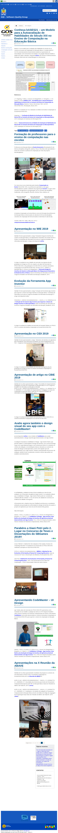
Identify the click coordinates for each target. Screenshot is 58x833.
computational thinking (36, 130)
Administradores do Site (51, 20)
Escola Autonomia (38, 147)
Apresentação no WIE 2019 (31, 228)
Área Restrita (42, 20)
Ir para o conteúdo (5, 4)
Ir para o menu (13, 4)
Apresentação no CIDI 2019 (31, 333)
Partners (3, 56)
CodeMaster (40, 436)
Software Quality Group (6, 39)
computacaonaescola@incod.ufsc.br (24, 222)
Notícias (21, 25)
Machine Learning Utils (6, 47)
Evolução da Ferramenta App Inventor (32, 282)
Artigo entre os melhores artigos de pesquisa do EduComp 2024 (44, 753)
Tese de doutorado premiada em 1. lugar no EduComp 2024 (44, 750)
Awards (3, 53)
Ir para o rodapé (27, 4)
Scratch (45, 188)
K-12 (45, 130)
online (37, 55)
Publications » (4, 43)
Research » (3, 41)
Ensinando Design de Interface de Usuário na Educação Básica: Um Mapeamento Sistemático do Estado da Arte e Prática (34, 271)
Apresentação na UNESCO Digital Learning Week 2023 (44, 756)
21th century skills (23, 130)
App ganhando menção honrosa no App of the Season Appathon (44, 764)
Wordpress (27, 830)
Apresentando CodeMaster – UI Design (34, 601)
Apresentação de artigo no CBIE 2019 (34, 376)
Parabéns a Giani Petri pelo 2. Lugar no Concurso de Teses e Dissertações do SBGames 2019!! (33, 532)
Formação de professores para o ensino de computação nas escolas (34, 137)
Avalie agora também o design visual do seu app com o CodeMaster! (33, 426)
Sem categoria (28, 25)
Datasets (3, 45)
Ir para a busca (20, 4)
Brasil (4, 1)
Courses (3, 51)
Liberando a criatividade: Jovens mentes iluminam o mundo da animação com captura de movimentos (44, 760)
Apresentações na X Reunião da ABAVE (34, 664)
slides (16, 696)
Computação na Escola (6, 49)
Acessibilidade (34, 6)
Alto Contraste (41, 6)
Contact (3, 58)
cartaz (31, 685)
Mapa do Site (49, 6)
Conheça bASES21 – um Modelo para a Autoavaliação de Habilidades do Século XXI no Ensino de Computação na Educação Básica (34, 35)
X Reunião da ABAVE (34, 676)
